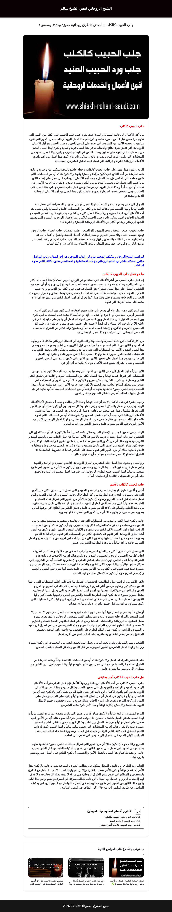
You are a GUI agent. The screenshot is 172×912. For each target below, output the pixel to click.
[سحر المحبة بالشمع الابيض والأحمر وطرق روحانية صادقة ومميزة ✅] (126, 867)
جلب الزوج (39, 230)
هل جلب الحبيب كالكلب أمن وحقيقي (117, 825)
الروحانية (119, 134)
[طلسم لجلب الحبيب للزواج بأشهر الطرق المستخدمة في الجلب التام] (45, 867)
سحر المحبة (120, 230)
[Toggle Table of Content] (136, 812)
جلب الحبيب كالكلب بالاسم (122, 821)
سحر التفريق (107, 235)
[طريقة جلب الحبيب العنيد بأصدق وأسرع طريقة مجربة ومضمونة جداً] (85, 867)
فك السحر (88, 230)
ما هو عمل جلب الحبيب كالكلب (121, 816)
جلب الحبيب (136, 126)
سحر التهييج (103, 230)
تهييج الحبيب (136, 235)
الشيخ (129, 256)
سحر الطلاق (89, 235)
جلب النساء (55, 230)
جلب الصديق (72, 230)
